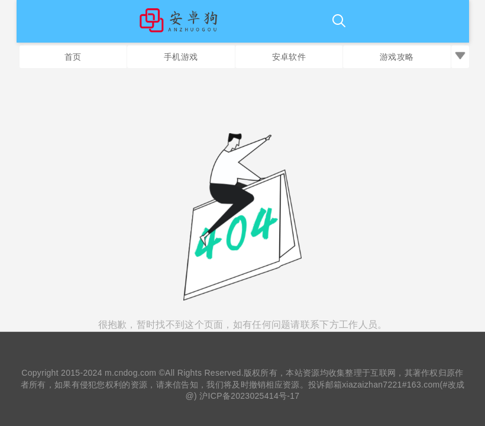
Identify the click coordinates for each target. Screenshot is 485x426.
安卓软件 (289, 57)
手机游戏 (181, 57)
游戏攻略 (396, 57)
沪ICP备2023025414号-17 (249, 396)
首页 (73, 57)
